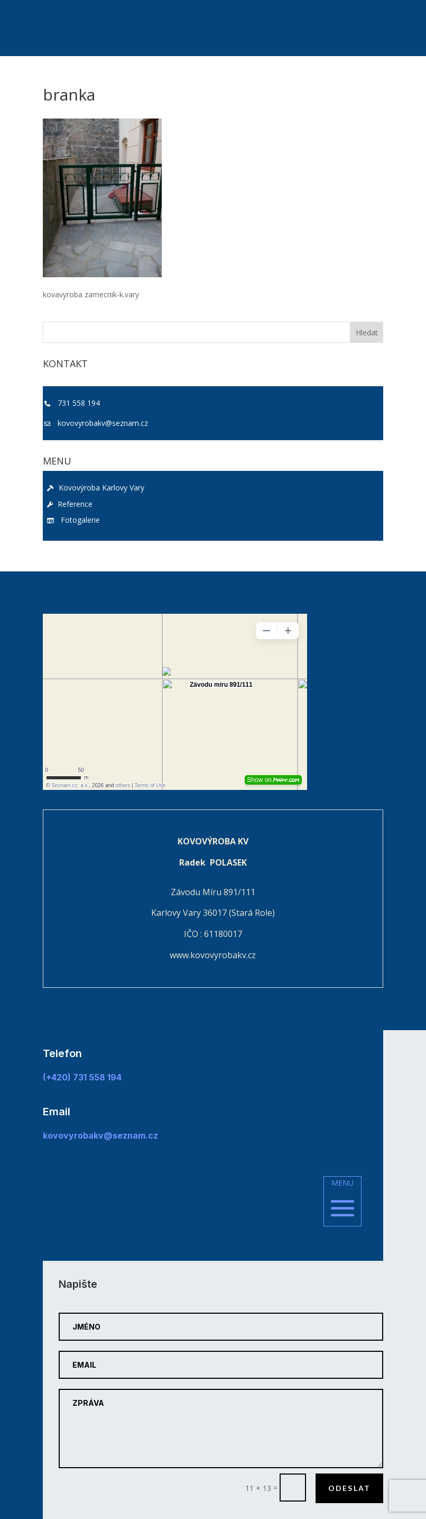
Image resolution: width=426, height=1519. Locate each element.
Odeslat (349, 1488)
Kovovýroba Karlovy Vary (95, 488)
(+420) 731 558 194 (82, 1077)
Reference (69, 504)
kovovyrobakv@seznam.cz (103, 423)
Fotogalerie (73, 520)
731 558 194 (79, 403)
